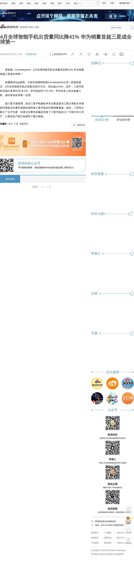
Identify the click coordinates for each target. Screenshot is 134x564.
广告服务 (107, 533)
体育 (21, 3)
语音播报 (128, 530)
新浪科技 (24, 27)
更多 (77, 3)
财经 (29, 3)
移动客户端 (125, 3)
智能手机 (24, 124)
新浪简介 (95, 533)
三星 (16, 124)
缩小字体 (72, 54)
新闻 (13, 3)
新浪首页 (4, 3)
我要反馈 (81, 125)
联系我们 (95, 538)
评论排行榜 (123, 119)
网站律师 (107, 543)
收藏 (88, 54)
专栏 (68, 3)
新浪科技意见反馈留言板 (105, 521)
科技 (44, 3)
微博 (97, 54)
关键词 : (4, 124)
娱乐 (37, 3)
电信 (31, 27)
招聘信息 (107, 538)
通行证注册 (121, 538)
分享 (113, 54)
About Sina (121, 533)
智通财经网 (31, 54)
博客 (52, 3)
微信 (105, 54)
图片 (60, 3)
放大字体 (80, 54)
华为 (10, 124)
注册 (112, 3)
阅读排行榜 (102, 119)
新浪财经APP (60, 54)
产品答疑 (95, 543)
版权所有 (120, 554)
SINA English (122, 543)
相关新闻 (10, 179)
